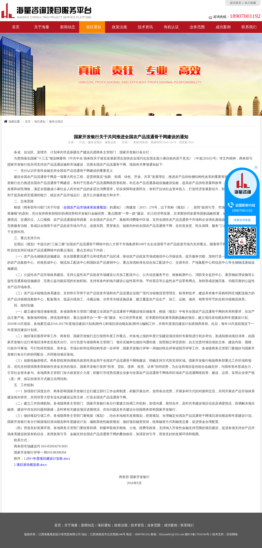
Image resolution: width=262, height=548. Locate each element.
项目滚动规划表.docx (31, 464)
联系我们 (187, 525)
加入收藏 (250, 2)
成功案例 (223, 27)
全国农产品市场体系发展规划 (84, 207)
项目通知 (93, 27)
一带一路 (128, 213)
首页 (16, 27)
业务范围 (197, 27)
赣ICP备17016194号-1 (198, 534)
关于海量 (41, 27)
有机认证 (171, 27)
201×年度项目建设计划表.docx (48, 458)
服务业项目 (56, 121)
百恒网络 (232, 534)
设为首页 (235, 2)
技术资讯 (145, 27)
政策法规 (119, 27)
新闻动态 (67, 27)
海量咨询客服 (242, 220)
